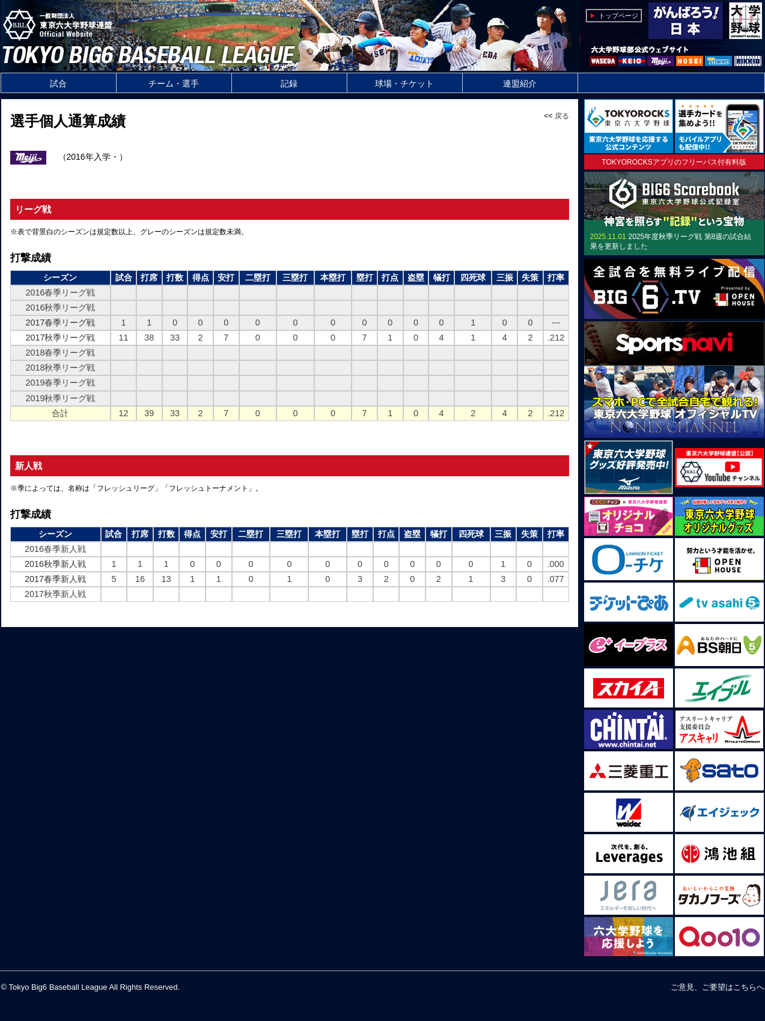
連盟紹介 (520, 83)
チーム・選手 (173, 83)
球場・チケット (404, 83)
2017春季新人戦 (55, 579)
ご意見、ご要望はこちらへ (717, 987)
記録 (289, 83)
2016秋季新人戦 (55, 564)
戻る (562, 116)
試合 (58, 83)
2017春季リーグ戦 (60, 322)
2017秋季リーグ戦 (60, 337)
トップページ (618, 15)
